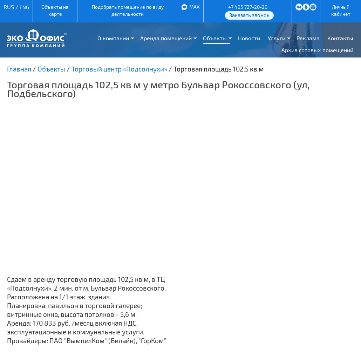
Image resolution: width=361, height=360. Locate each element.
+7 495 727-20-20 (247, 7)
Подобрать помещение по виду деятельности (128, 10)
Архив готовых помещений (317, 50)
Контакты (340, 38)
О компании (113, 38)
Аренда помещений (166, 38)
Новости (249, 38)
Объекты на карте (55, 10)
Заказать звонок (249, 15)
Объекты (215, 38)
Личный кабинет (340, 10)
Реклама (308, 38)
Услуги (276, 38)
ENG (24, 7)
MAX (194, 7)
